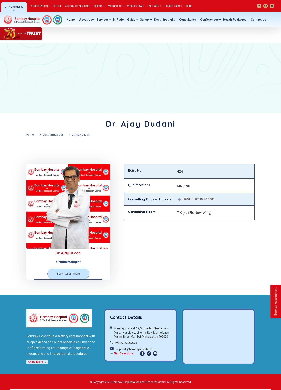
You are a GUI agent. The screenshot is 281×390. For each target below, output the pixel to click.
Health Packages (234, 19)
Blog (189, 6)
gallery (145, 19)
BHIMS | (99, 6)
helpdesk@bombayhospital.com (135, 349)
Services (102, 19)
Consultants (187, 19)
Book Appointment (68, 273)
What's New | (135, 6)
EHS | (57, 6)
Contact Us (258, 19)
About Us (85, 19)
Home (71, 19)
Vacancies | (115, 6)
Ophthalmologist (53, 134)
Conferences (209, 19)
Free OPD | (154, 6)
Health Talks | (173, 6)
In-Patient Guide (124, 19)
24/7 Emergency (14, 6)
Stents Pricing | (40, 6)
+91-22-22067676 (126, 342)
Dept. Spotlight (164, 19)
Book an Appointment (275, 301)
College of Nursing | (77, 6)
